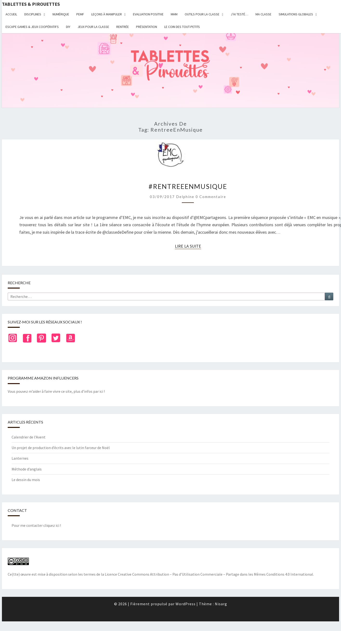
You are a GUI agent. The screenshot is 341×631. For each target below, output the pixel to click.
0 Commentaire (211, 196)
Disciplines (32, 14)
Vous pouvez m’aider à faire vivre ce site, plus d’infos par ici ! (56, 391)
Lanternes (20, 458)
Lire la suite (188, 246)
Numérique (60, 14)
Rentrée (122, 27)
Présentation (146, 27)
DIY (68, 27)
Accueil (11, 14)
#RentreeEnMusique (188, 186)
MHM (174, 14)
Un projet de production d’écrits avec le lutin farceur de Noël (61, 447)
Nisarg (221, 603)
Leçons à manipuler (106, 14)
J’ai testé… (239, 14)
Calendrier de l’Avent (29, 437)
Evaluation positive (148, 14)
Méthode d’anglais (27, 469)
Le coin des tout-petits (182, 27)
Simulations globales (296, 14)
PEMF (80, 14)
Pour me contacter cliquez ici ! (36, 525)
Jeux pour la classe (93, 27)
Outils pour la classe (202, 14)
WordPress (186, 603)
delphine (185, 196)
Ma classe (263, 14)
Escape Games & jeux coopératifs (32, 27)
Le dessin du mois (26, 479)
